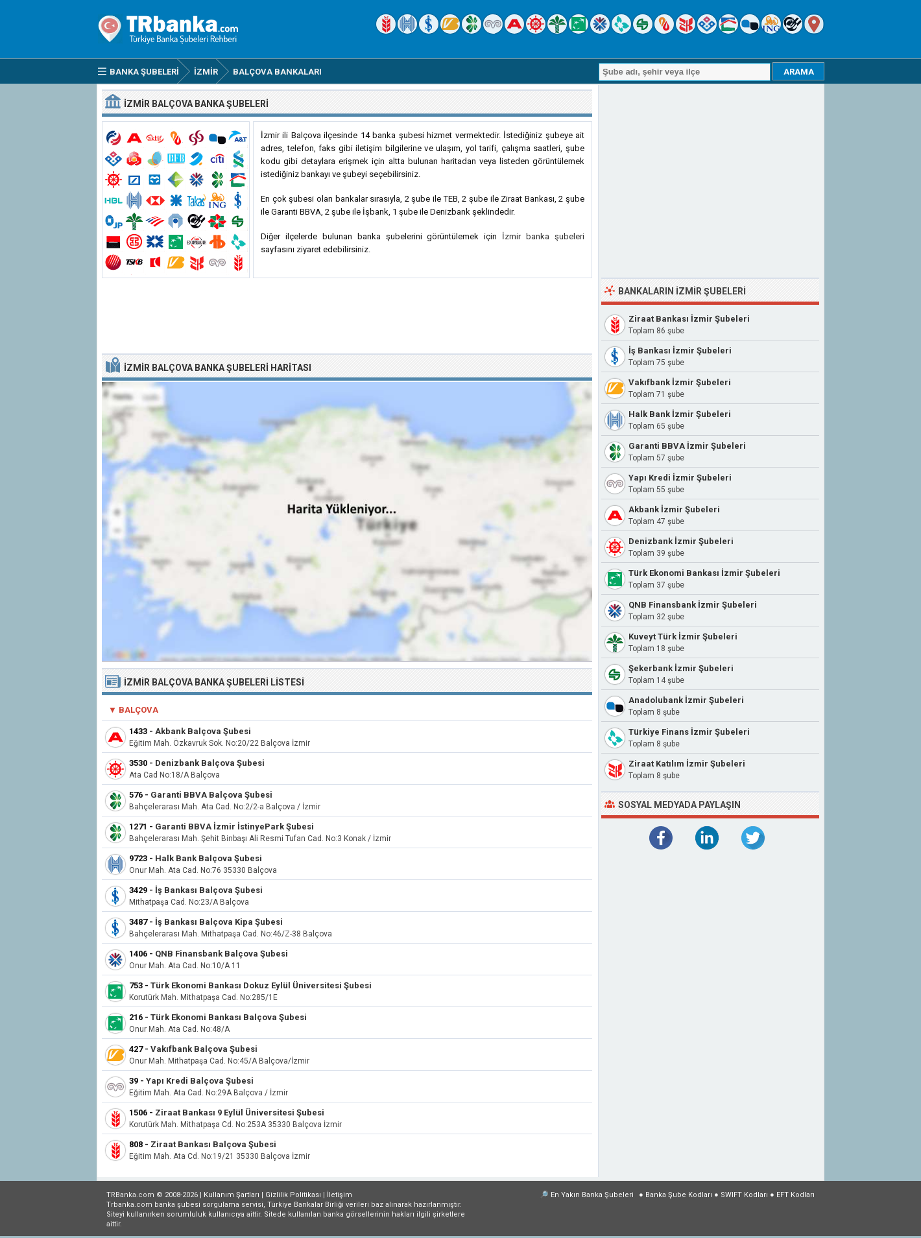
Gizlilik (293, 1195)
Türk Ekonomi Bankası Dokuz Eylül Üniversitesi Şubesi (261, 985)
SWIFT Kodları (744, 1195)
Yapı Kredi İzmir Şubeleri (680, 477)
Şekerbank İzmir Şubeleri (681, 668)
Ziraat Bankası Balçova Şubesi (213, 1144)
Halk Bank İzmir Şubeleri (679, 414)
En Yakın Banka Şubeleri (592, 1195)
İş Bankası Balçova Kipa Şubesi (219, 922)
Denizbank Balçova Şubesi (210, 763)
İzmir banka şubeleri (543, 236)
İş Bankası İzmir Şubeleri (680, 350)
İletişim (339, 1195)
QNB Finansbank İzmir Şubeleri (692, 605)
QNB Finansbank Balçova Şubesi (221, 953)
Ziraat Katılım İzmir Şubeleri (686, 763)
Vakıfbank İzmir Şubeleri (679, 382)
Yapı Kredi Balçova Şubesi (200, 1081)
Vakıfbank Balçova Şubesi (203, 1049)
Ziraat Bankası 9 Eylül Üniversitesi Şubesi (239, 1112)
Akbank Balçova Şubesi (203, 731)
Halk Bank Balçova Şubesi (208, 858)
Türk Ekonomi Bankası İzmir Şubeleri (704, 573)
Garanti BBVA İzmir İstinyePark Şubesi (234, 826)
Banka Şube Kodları (678, 1195)
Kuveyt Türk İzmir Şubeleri (682, 636)
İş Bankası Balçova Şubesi (209, 890)
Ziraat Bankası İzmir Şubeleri (689, 319)
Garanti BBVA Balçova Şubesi (211, 795)
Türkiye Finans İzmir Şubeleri (689, 732)
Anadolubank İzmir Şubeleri (686, 700)
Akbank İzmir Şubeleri (674, 509)
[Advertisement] (347, 316)
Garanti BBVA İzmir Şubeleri (687, 446)
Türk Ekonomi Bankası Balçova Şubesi (228, 1017)
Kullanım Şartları (231, 1195)
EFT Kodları (795, 1195)
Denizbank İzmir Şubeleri (681, 541)
